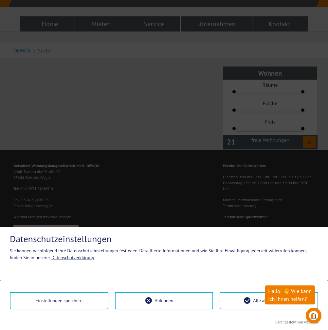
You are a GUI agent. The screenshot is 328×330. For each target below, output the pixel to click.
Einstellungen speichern (58, 300)
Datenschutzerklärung (72, 258)
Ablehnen (164, 300)
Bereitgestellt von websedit (296, 322)
